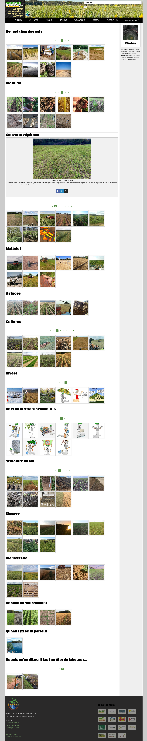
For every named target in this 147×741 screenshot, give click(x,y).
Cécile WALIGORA (12, 725)
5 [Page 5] (63, 331)
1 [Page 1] (58, 40)
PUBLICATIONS (79, 20)
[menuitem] (8, 20)
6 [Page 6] (65, 206)
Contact (8, 732)
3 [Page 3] (65, 40)
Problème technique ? (13, 737)
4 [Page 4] (58, 206)
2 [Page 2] (52, 206)
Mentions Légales (12, 734)
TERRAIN (49, 20)
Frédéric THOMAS (12, 723)
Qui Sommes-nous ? (132, 20)
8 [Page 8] (71, 206)
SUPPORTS (33, 20)
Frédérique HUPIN (12, 728)
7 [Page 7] (68, 206)
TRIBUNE (63, 20)
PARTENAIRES (112, 20)
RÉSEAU (96, 20)
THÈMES (18, 20)
